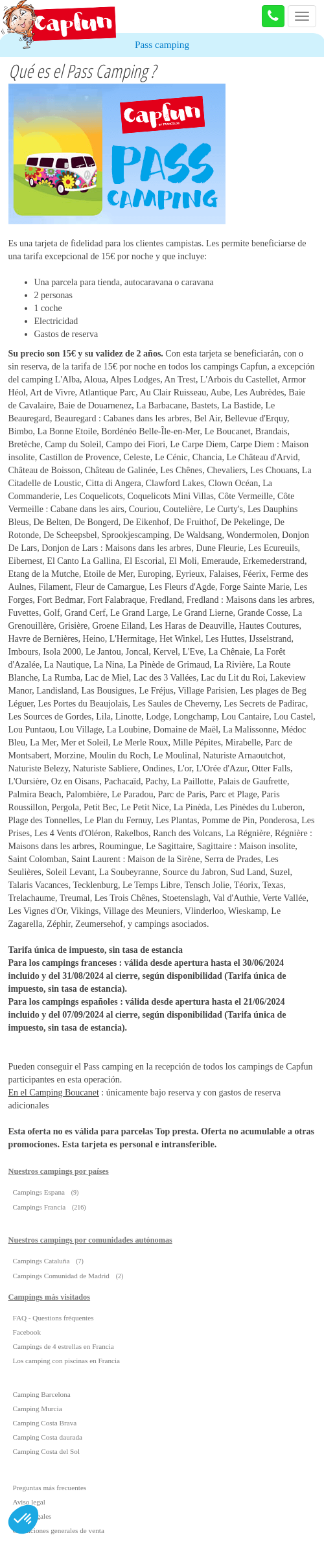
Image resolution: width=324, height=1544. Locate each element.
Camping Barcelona (42, 1394)
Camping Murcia (37, 1408)
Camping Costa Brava (45, 1423)
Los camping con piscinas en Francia (67, 1360)
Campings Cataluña (41, 1261)
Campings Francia (39, 1207)
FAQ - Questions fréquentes (53, 1318)
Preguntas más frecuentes (50, 1487)
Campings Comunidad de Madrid (61, 1276)
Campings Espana (39, 1192)
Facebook (27, 1332)
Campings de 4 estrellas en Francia (63, 1346)
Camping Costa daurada (48, 1437)
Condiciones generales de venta (58, 1530)
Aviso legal (29, 1502)
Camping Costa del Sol (46, 1451)
